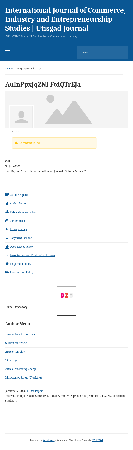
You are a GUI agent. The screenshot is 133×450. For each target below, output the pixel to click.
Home (8, 68)
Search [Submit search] (122, 52)
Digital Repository (16, 307)
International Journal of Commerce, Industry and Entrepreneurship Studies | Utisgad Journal (65, 19)
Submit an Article (16, 343)
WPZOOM (97, 440)
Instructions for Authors (20, 334)
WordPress (49, 440)
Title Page (11, 360)
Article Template (15, 351)
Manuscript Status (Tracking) (23, 377)
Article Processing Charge (20, 369)
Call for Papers (34, 391)
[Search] (97, 52)
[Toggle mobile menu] (7, 50)
